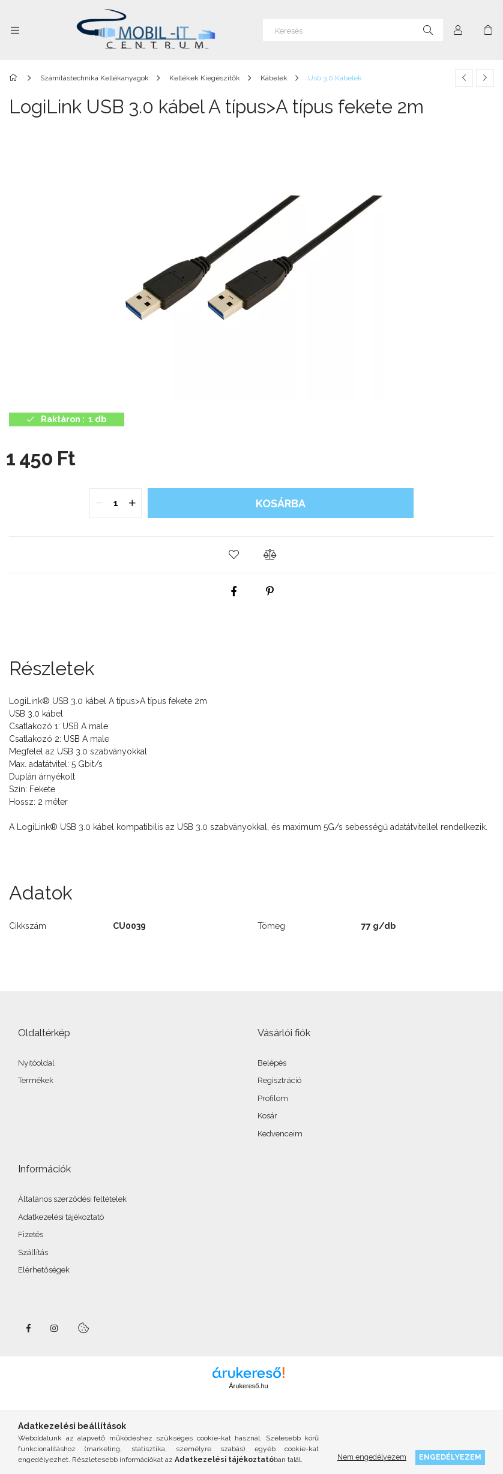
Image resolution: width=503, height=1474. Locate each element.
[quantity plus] (132, 503)
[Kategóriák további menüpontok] (15, 30)
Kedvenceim (280, 1133)
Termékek (35, 1080)
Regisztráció (279, 1080)
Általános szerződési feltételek (72, 1199)
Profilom (273, 1098)
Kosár (267, 1115)
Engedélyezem (450, 1456)
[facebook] (233, 591)
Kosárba (281, 503)
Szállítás (33, 1252)
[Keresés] (353, 30)
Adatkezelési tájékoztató (61, 1217)
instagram (54, 1328)
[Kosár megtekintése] (488, 30)
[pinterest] (270, 591)
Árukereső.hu (248, 1385)
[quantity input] (115, 503)
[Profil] (458, 30)
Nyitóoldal (36, 1062)
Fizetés (30, 1234)
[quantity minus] (99, 503)
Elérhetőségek (44, 1269)
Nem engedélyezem (371, 1456)
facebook (28, 1328)
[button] (233, 555)
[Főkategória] (15, 78)
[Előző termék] (464, 78)
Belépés (272, 1062)
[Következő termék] (485, 78)
